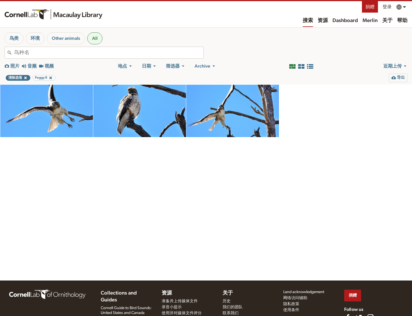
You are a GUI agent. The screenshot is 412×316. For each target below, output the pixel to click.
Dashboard (345, 20)
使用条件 (291, 310)
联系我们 (231, 313)
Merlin (370, 20)
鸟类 (14, 38)
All (95, 38)
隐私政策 (291, 304)
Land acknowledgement (303, 292)
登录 (387, 7)
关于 (387, 20)
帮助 (402, 20)
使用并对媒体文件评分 (182, 313)
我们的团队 (233, 307)
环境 (35, 38)
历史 (227, 301)
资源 (323, 20)
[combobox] (108, 52)
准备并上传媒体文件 (180, 301)
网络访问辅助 (295, 298)
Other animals (66, 38)
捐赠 (370, 7)
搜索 (308, 20)
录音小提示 (172, 307)
